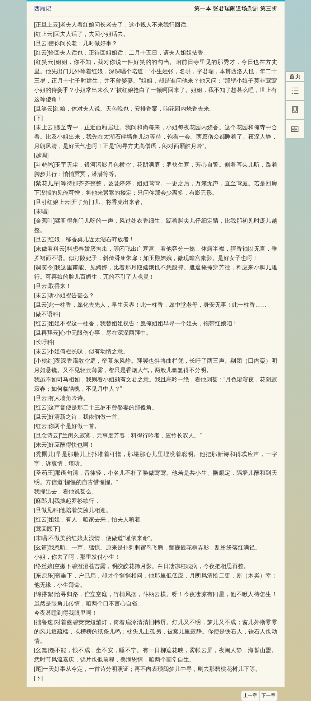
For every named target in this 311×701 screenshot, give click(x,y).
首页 (295, 76)
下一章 (268, 695)
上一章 (250, 695)
